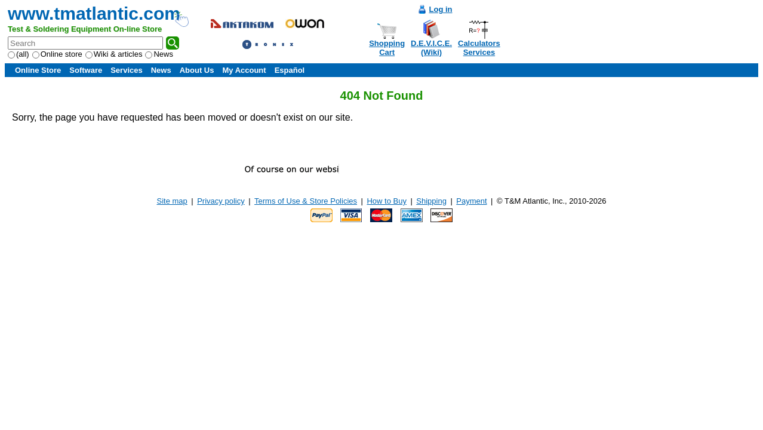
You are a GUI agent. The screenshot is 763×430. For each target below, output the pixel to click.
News (159, 54)
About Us (197, 70)
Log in (441, 9)
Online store (57, 54)
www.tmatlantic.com (94, 13)
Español (290, 70)
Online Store (38, 70)
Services (126, 70)
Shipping (431, 200)
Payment (471, 200)
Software (85, 70)
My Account (244, 70)
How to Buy (386, 200)
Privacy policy (220, 200)
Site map (172, 200)
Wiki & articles (114, 54)
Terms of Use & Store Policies (305, 200)
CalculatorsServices (479, 48)
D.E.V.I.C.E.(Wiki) (431, 48)
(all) (18, 54)
